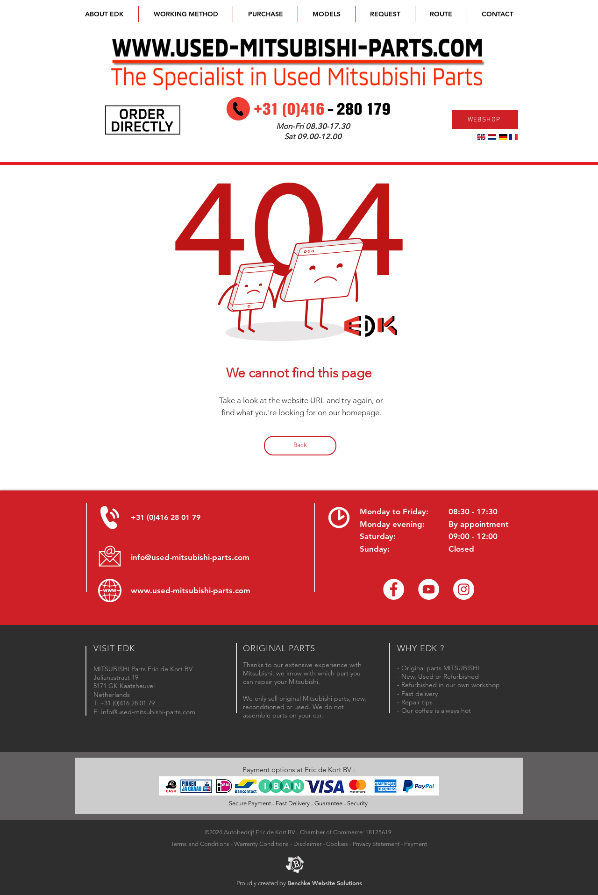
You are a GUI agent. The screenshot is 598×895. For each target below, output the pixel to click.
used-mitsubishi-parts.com (201, 590)
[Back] (300, 445)
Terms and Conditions (200, 843)
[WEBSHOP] (485, 119)
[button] (326, 14)
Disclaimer (307, 843)
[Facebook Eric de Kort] (393, 589)
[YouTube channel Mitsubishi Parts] (428, 589)
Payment (415, 843)
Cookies (337, 843)
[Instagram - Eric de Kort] (463, 589)
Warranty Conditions (261, 843)
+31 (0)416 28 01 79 (165, 517)
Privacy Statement (376, 843)
